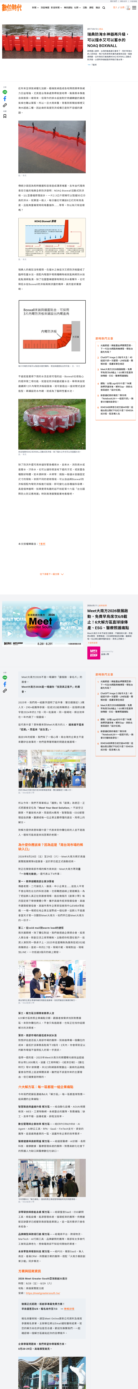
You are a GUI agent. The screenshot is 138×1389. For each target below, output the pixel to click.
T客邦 (42, 544)
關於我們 (113, 1)
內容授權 (133, 1)
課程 (91, 7)
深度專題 (45, 7)
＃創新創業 (93, 643)
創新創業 (103, 605)
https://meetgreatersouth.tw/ (43, 1293)
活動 (85, 7)
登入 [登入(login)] (115, 7)
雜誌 (98, 7)
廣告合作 (123, 1)
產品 (101, 29)
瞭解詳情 (69, 1308)
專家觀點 (68, 7)
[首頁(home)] (12, 8)
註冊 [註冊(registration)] (122, 7)
